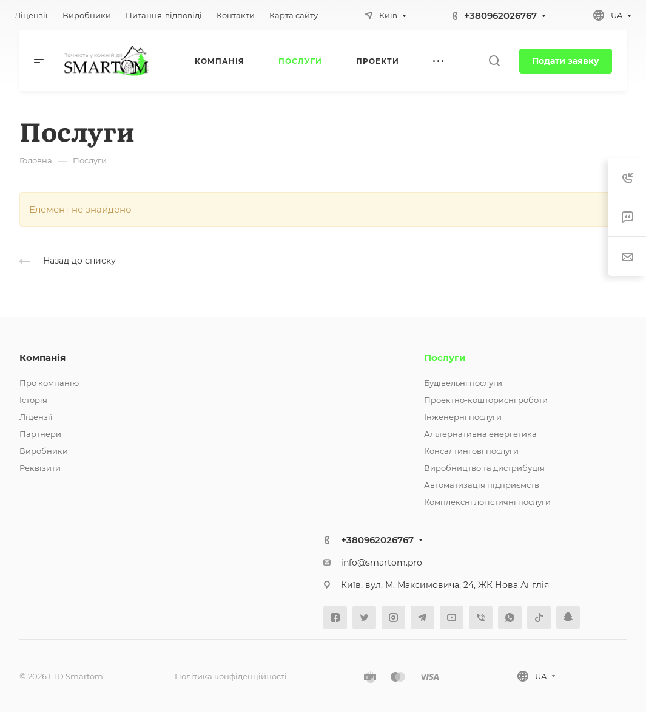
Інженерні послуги (463, 417)
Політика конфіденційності (231, 676)
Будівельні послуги (463, 383)
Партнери (40, 434)
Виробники (43, 451)
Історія (33, 400)
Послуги (445, 357)
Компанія (42, 357)
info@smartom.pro (381, 562)
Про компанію (49, 383)
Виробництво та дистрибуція (484, 468)
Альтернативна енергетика (480, 434)
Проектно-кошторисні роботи (486, 400)
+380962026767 (500, 15)
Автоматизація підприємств (481, 485)
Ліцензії (36, 417)
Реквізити (40, 468)
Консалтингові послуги (471, 451)
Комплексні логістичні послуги (487, 502)
